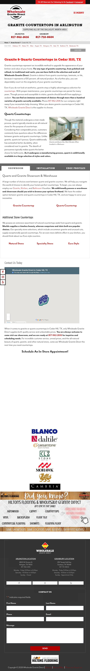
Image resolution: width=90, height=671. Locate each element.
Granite (16, 188)
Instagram (79, 2)
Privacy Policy (58, 667)
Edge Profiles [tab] (75, 168)
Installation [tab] (46, 168)
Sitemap (48, 667)
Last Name (51, 603)
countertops (9, 91)
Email (49, 614)
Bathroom (37, 188)
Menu (79, 12)
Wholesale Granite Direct (19, 107)
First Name (11, 603)
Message (10, 625)
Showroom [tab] (15, 168)
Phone (9, 614)
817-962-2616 (54, 101)
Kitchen (24, 188)
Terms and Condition (73, 667)
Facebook (69, 2)
